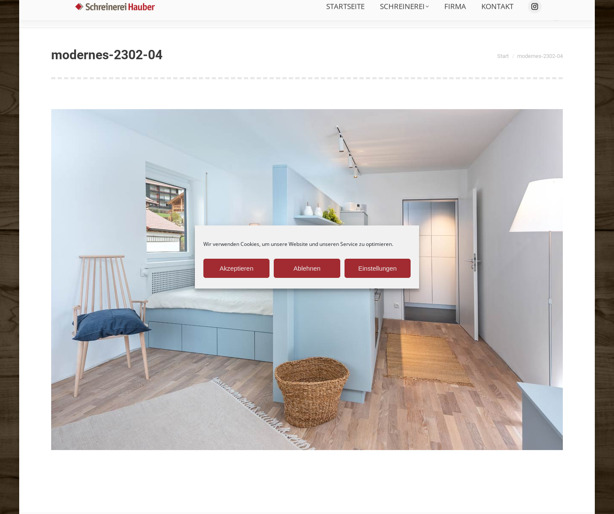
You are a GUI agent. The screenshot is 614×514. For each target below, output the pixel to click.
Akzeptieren (236, 268)
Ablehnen (306, 268)
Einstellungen (377, 268)
